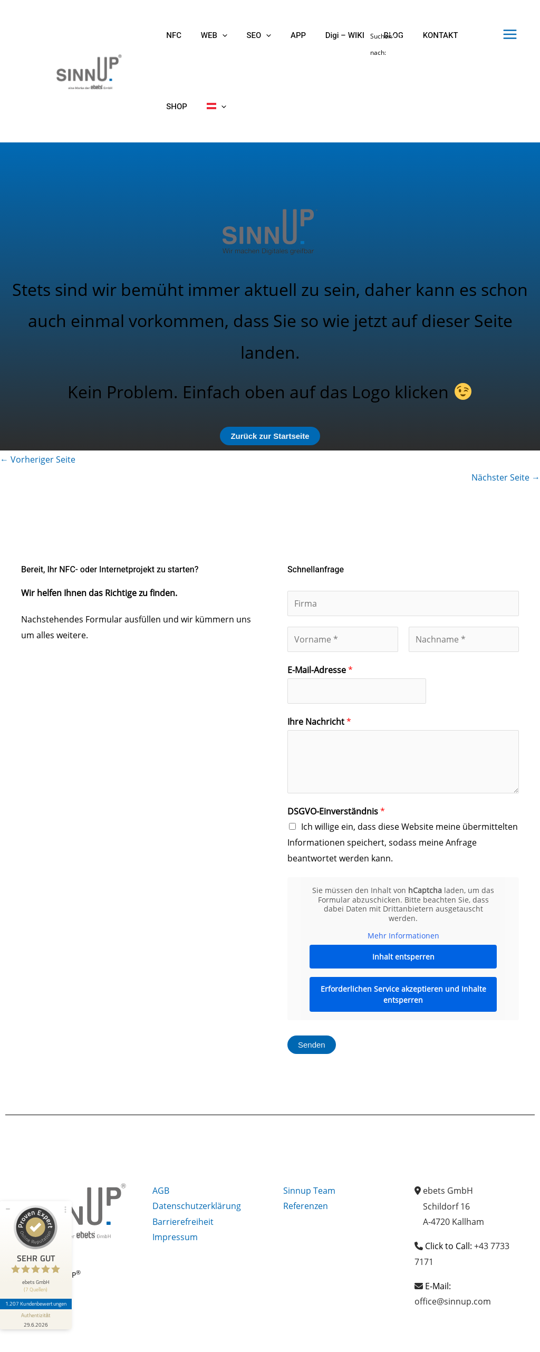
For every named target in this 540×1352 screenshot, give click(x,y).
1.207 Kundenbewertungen (35, 1303)
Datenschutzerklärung (196, 1206)
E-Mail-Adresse (320, 670)
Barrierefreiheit (183, 1222)
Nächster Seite (505, 477)
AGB (160, 1190)
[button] (217, 35)
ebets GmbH (448, 1190)
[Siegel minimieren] (8, 1208)
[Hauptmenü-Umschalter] (510, 34)
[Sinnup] (85, 70)
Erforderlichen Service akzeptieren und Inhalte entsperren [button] (403, 993)
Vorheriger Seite (37, 459)
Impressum (175, 1237)
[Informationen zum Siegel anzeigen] (36, 1318)
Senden (311, 1044)
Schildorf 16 (446, 1206)
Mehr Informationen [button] (403, 936)
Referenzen (305, 1206)
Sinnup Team (309, 1190)
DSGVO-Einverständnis (336, 811)
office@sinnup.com (452, 1301)
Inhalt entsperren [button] (403, 956)
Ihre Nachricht (319, 721)
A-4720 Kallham (453, 1222)
